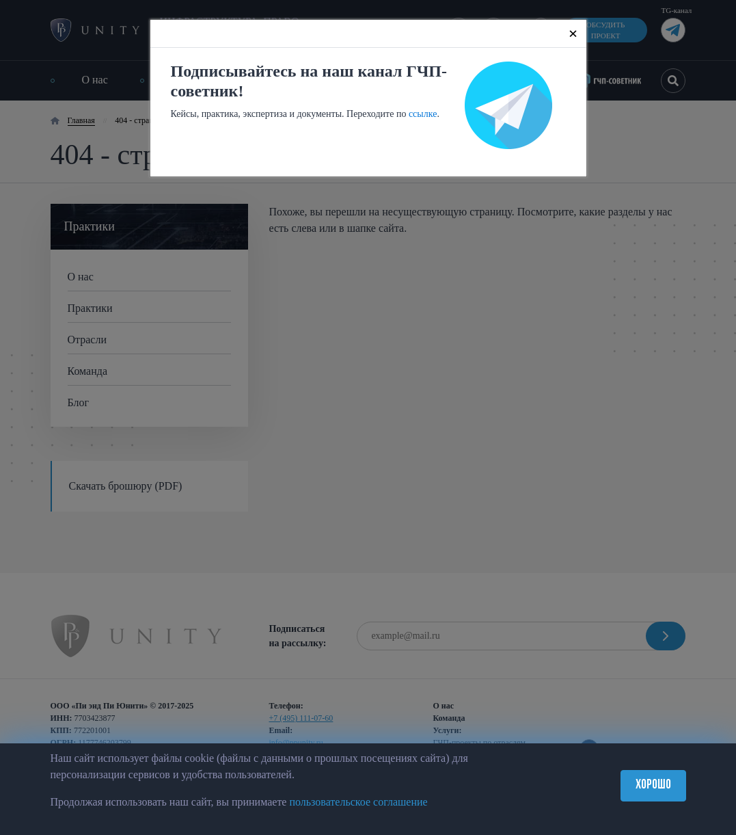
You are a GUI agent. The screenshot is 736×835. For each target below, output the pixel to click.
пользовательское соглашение (358, 802)
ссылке (423, 114)
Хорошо (653, 785)
